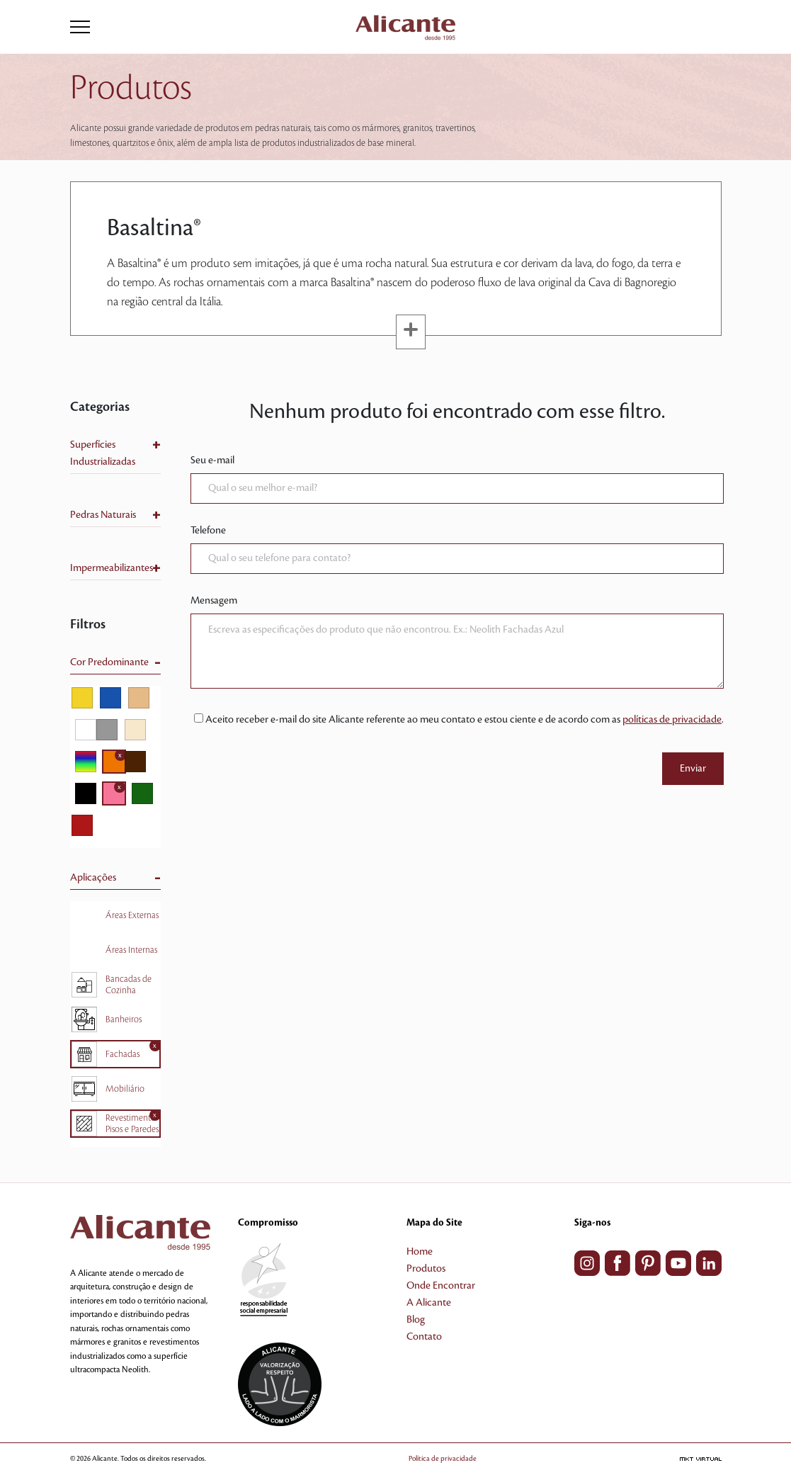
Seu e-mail (212, 460)
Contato (424, 1337)
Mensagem (213, 600)
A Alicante (428, 1303)
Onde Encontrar (440, 1286)
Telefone (208, 530)
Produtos (425, 1269)
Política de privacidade (443, 1458)
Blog (415, 1320)
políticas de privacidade (672, 719)
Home (419, 1252)
